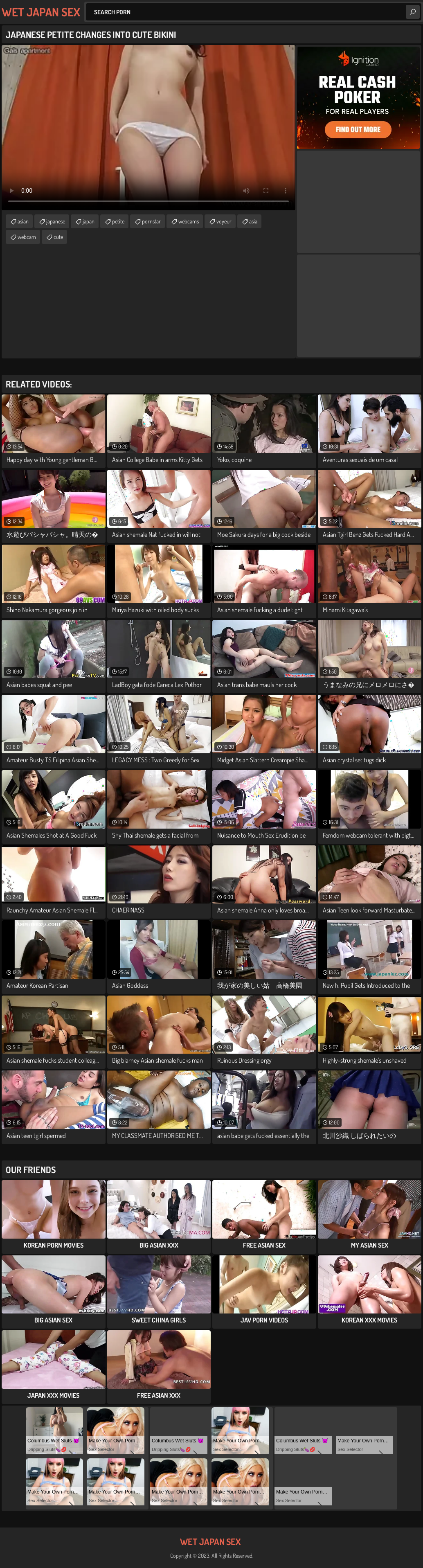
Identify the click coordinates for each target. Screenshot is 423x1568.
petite (118, 221)
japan (88, 221)
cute (58, 236)
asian (23, 221)
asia (253, 221)
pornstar (151, 221)
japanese (55, 221)
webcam (27, 236)
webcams (188, 221)
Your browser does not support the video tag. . (148, 127)
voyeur (224, 221)
